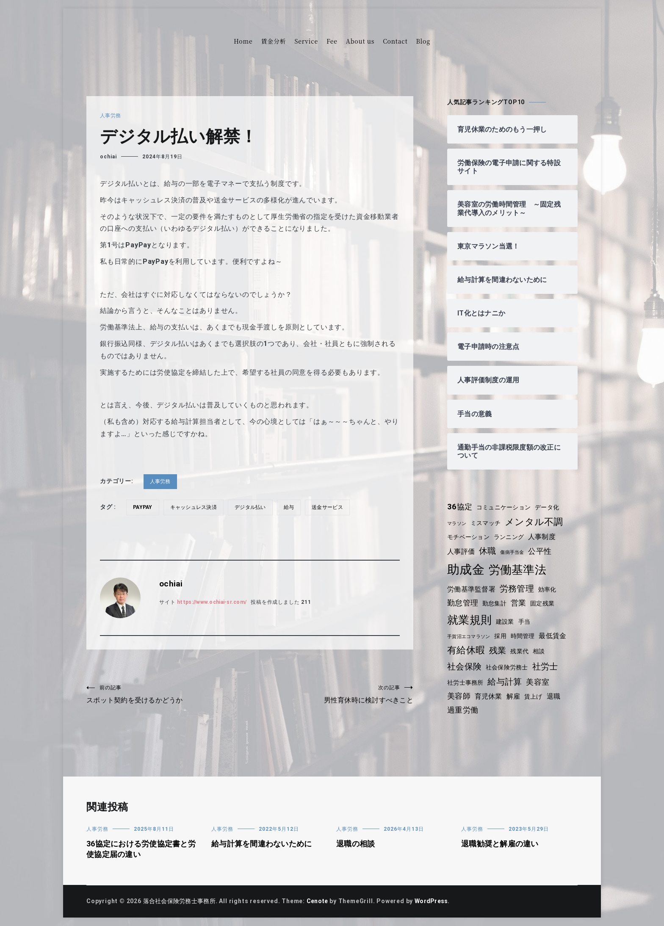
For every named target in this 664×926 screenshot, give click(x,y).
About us (360, 41)
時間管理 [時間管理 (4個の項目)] (525, 636)
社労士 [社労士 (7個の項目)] (547, 666)
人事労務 (111, 116)
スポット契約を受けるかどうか (168, 695)
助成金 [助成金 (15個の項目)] (466, 569)
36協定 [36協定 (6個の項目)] (460, 506)
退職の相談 (356, 843)
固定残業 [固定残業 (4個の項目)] (544, 603)
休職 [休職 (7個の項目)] (489, 551)
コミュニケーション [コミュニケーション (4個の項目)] (505, 507)
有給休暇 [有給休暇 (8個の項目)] (466, 650)
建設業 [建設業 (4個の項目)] (506, 621)
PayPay (143, 507)
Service (306, 41)
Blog (423, 41)
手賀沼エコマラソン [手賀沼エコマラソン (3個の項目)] (469, 636)
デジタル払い (254, 507)
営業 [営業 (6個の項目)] (520, 603)
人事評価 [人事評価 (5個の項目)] (461, 551)
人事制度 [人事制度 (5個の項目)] (545, 537)
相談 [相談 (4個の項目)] (541, 651)
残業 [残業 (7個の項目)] (499, 650)
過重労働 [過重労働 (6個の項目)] (463, 710)
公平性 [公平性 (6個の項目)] (542, 551)
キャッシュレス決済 (196, 507)
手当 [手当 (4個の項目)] (526, 621)
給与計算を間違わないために (263, 843)
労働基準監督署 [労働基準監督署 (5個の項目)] (472, 589)
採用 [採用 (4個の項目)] (502, 636)
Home (243, 41)
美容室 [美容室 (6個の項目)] (540, 682)
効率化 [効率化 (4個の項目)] (549, 589)
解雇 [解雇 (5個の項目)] (515, 696)
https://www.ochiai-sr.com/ (214, 602)
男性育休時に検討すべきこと (331, 695)
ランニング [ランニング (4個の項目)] (510, 536)
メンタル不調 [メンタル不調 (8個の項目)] (537, 522)
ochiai (108, 157)
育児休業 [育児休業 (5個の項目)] (489, 696)
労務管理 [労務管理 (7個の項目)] (518, 588)
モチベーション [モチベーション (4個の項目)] (469, 536)
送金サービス (333, 507)
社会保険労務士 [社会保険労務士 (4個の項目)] (509, 667)
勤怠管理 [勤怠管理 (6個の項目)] (463, 603)
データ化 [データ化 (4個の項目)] (550, 507)
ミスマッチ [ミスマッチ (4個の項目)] (487, 523)
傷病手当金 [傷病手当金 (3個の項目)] (513, 552)
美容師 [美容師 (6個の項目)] (459, 696)
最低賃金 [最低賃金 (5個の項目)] (556, 636)
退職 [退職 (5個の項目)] (556, 696)
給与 (293, 507)
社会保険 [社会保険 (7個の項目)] (464, 666)
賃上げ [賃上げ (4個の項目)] (535, 696)
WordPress (436, 901)
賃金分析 (273, 41)
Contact (395, 41)
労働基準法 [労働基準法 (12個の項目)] (518, 569)
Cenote (320, 901)
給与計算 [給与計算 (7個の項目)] (506, 682)
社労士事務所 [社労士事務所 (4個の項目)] (466, 682)
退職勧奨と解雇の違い (501, 843)
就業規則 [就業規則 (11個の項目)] (469, 620)
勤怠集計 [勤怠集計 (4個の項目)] (495, 603)
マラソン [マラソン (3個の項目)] (457, 523)
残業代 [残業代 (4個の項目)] (521, 651)
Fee (332, 41)
